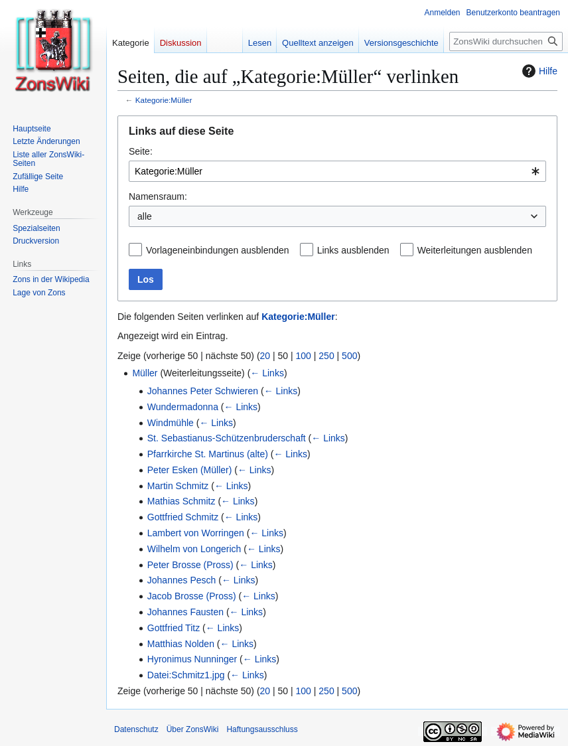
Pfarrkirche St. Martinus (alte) (207, 454)
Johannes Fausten (185, 612)
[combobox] (337, 171)
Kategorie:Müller (163, 100)
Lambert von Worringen (195, 533)
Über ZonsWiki (193, 729)
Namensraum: (158, 196)
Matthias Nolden (180, 643)
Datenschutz (136, 729)
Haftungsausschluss (261, 729)
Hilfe (538, 71)
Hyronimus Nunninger (192, 659)
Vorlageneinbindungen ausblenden (217, 250)
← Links (267, 373)
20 (265, 355)
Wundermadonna (182, 407)
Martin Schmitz (178, 486)
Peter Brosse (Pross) (190, 565)
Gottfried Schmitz (182, 517)
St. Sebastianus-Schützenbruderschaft (226, 438)
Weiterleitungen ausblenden (474, 250)
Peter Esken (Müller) (189, 470)
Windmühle (170, 422)
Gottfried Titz (173, 628)
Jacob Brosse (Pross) (191, 596)
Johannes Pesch (181, 580)
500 (349, 355)
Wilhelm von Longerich (194, 549)
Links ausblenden (353, 250)
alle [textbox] (144, 216)
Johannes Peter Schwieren (202, 391)
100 (303, 355)
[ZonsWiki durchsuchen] (506, 41)
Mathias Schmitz (181, 501)
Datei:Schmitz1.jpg (186, 675)
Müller (144, 373)
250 (326, 355)
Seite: (141, 151)
